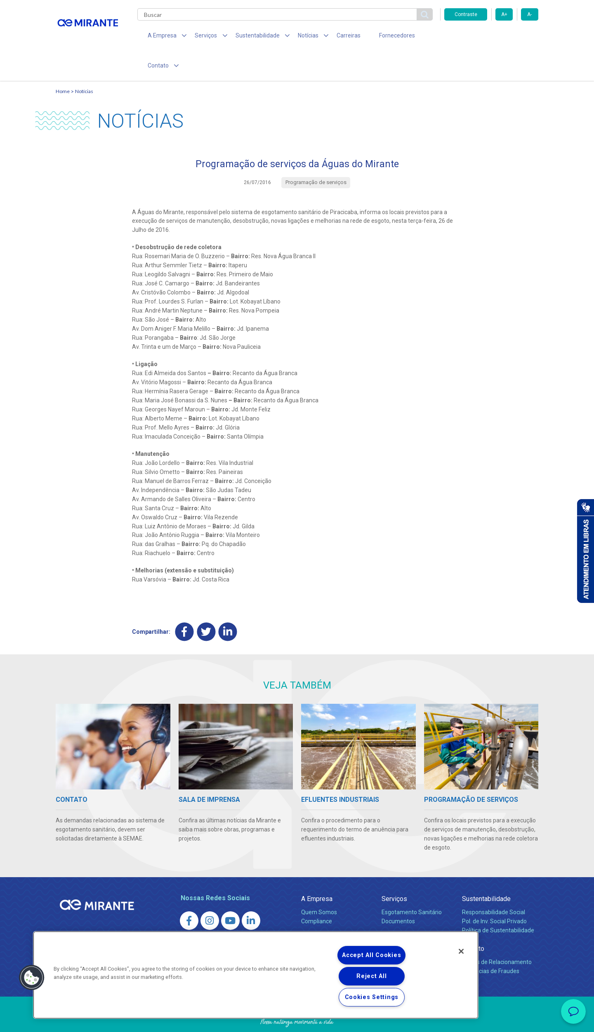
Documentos (398, 895)
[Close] (461, 951)
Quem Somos (319, 886)
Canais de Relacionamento (497, 935)
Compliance (316, 895)
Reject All (371, 976)
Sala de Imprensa (326, 913)
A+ (504, 14)
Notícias (84, 64)
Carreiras (330, 37)
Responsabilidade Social (493, 886)
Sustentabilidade (486, 872)
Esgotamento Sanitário (412, 886)
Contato (473, 922)
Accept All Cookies (371, 955)
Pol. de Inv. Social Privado (494, 895)
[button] (32, 977)
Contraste (466, 14)
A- (529, 14)
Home (63, 64)
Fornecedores (373, 37)
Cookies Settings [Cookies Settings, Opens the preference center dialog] (372, 997)
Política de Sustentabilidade (498, 904)
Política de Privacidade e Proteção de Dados (297, 1019)
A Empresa (316, 872)
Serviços (394, 872)
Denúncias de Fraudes (490, 944)
